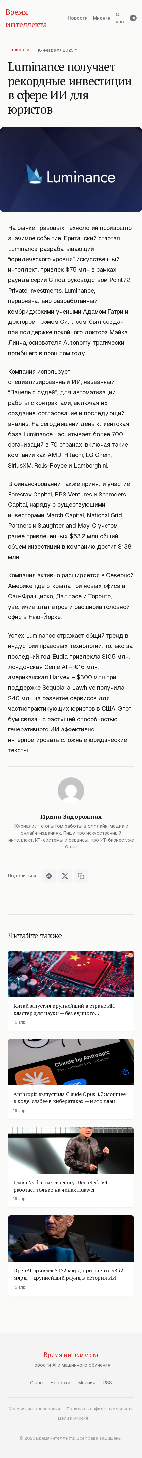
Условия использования (34, 1409)
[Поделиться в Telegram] (49, 876)
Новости (78, 18)
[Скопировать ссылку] (81, 876)
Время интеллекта (71, 1354)
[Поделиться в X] (65, 876)
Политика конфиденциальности (99, 1409)
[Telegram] (133, 18)
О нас (120, 18)
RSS (107, 1383)
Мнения (101, 18)
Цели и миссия (73, 1418)
